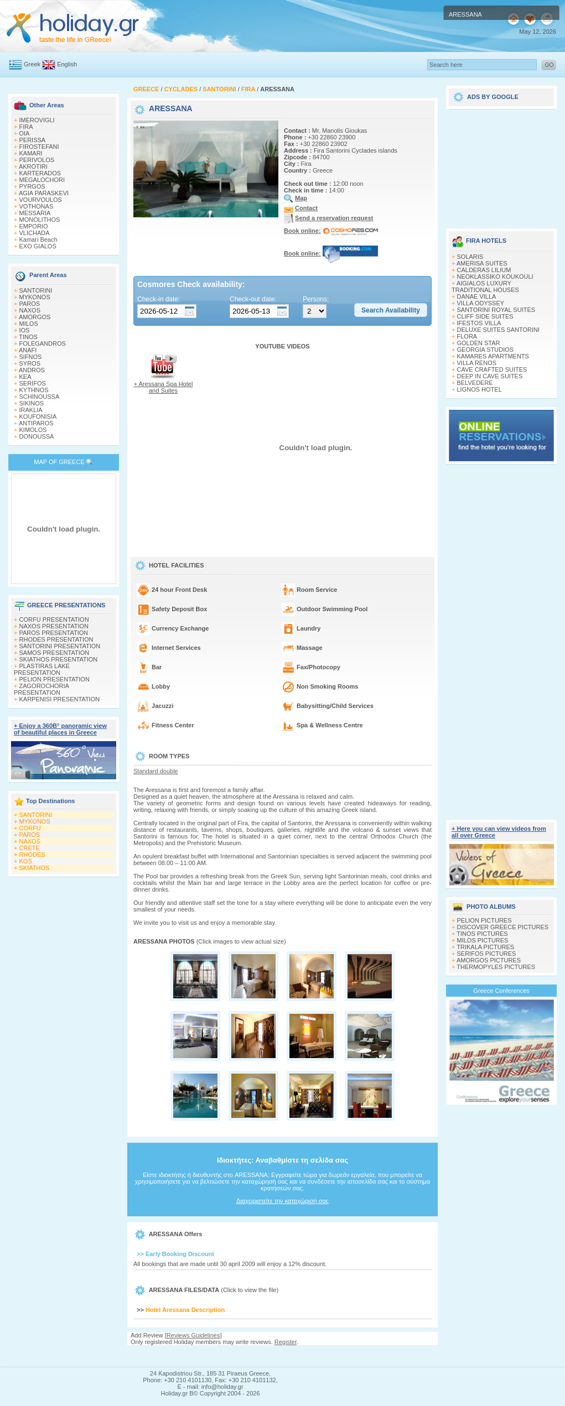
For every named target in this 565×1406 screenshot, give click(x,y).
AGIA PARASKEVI (44, 193)
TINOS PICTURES (482, 933)
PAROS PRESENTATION (54, 632)
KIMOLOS (33, 429)
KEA (25, 376)
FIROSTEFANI (39, 146)
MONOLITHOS (39, 219)
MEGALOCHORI (42, 179)
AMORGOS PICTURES (489, 960)
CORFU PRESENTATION (54, 619)
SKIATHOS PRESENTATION (58, 659)
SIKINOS (31, 403)
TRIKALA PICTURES (485, 947)
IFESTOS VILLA (479, 323)
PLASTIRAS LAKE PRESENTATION (42, 669)
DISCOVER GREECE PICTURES (503, 927)
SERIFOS (32, 383)
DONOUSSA (36, 436)
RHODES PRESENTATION (56, 639)
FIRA (26, 126)
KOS (25, 861)
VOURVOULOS (40, 199)
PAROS (29, 303)
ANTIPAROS (36, 423)
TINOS (28, 337)
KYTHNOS (34, 390)
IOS (24, 330)
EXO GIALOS (37, 246)
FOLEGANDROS (42, 343)
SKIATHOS (34, 868)
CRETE (29, 848)
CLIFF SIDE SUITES (485, 316)
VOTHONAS (36, 206)
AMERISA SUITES (482, 263)
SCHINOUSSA (39, 396)
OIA (24, 133)
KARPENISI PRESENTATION (59, 699)
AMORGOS (34, 317)
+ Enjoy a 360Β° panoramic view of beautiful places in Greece (60, 729)
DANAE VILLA (476, 296)
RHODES (32, 854)
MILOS (28, 323)
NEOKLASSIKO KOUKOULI (495, 276)
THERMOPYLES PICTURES (496, 967)
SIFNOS (30, 356)
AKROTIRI (33, 166)
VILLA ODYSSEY (481, 303)
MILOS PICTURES (483, 940)
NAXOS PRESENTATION (54, 626)
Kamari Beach (38, 239)
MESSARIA (35, 213)
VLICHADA (34, 233)
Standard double (155, 771)
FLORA (467, 336)
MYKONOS (34, 297)
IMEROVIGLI (37, 120)
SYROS (30, 363)
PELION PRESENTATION (54, 679)
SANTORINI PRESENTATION (60, 646)
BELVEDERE (475, 382)
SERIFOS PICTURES (486, 953)
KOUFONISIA (38, 416)
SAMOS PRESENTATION (54, 652)
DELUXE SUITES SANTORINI (498, 329)
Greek (32, 64)
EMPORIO (33, 226)
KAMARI (31, 153)
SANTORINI (36, 290)
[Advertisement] (282, 1356)
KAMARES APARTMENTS (493, 356)
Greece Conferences (501, 990)
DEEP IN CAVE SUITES (490, 376)
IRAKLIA (31, 410)
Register (285, 1342)
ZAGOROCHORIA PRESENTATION (41, 689)
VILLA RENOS (477, 363)
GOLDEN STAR (478, 343)
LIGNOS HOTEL (479, 389)
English (67, 64)
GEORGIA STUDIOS (485, 349)
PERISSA (32, 140)
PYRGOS (32, 186)
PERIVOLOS (37, 160)
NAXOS (30, 310)
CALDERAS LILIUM (484, 270)
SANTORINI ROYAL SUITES (496, 309)
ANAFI (28, 350)
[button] (390, 310)
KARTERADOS (40, 173)
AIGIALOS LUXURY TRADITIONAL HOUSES (485, 286)
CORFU (30, 828)
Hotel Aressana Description (185, 1309)
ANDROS (32, 370)
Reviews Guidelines (193, 1335)
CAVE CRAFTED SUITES (492, 369)
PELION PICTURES (484, 920)
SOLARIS (470, 256)
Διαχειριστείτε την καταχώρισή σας (282, 1200)
